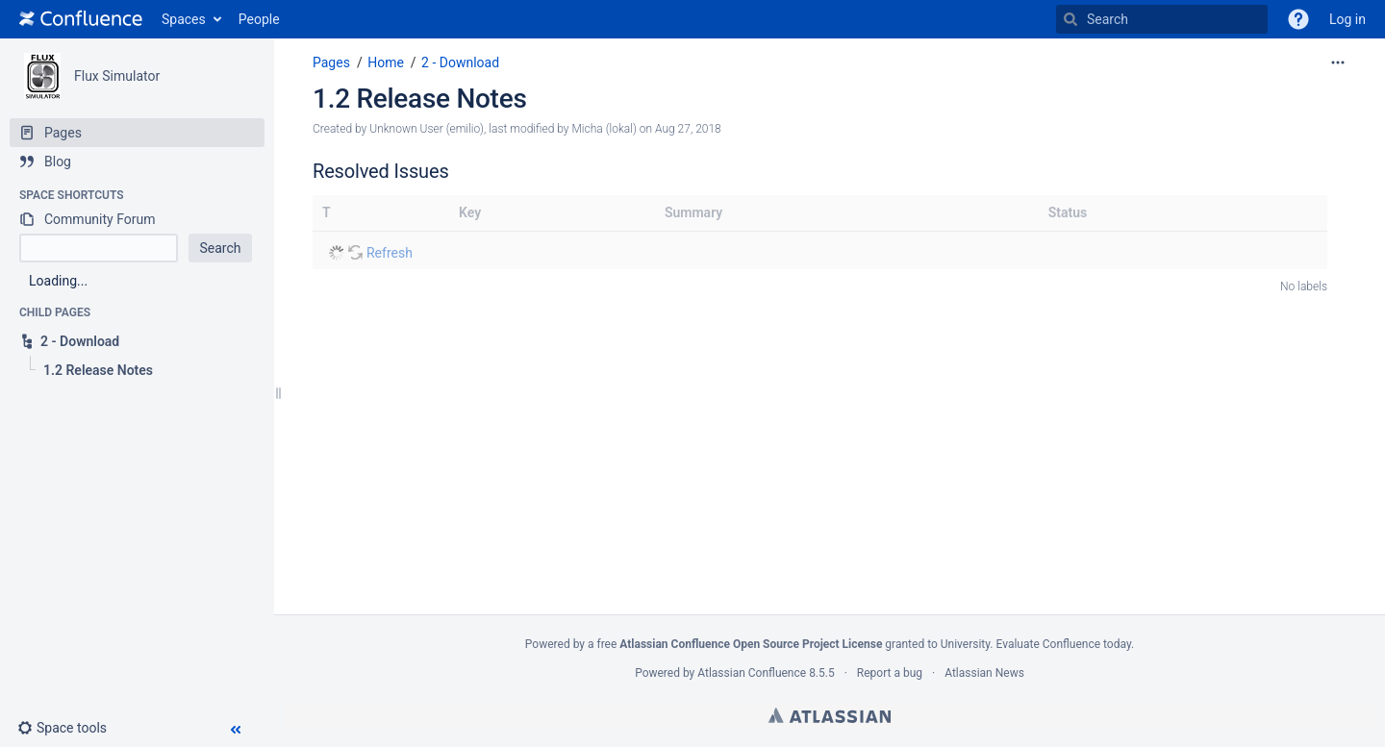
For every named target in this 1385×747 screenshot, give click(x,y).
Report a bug (889, 673)
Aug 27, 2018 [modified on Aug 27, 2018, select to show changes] (688, 129)
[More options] (1338, 62)
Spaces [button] (184, 19)
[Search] (1070, 19)
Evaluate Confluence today (1062, 644)
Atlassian (829, 715)
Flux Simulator (117, 76)
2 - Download (460, 62)
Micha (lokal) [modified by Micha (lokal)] (603, 129)
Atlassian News (984, 673)
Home (385, 62)
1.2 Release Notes (420, 98)
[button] (1298, 19)
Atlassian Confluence (751, 673)
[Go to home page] (81, 19)
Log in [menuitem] (1347, 19)
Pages (331, 62)
